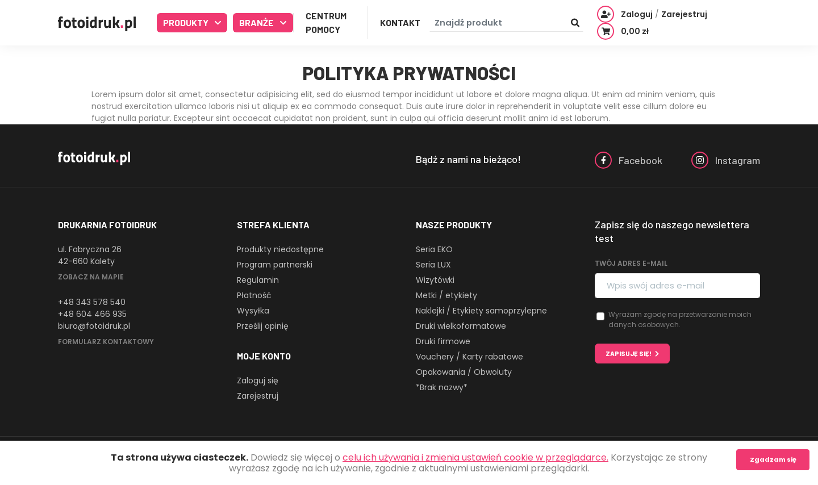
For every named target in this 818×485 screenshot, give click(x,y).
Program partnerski (274, 264)
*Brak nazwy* (442, 387)
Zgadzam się (773, 459)
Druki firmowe (443, 341)
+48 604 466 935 (92, 314)
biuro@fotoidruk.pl (94, 326)
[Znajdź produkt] (506, 23)
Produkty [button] (186, 22)
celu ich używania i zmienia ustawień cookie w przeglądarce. (475, 457)
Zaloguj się (257, 380)
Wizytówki (435, 280)
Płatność (254, 295)
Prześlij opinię (263, 326)
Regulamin (258, 280)
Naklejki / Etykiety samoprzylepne (481, 310)
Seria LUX (433, 264)
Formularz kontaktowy (106, 341)
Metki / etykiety (446, 295)
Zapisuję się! (629, 353)
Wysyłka (253, 310)
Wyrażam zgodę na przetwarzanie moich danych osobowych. (680, 319)
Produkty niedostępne (280, 249)
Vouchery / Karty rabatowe (469, 356)
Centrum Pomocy (326, 22)
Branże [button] (257, 22)
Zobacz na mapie (91, 277)
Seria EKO (434, 249)
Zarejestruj (257, 396)
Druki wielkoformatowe (461, 326)
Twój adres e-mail (631, 263)
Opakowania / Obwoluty (464, 372)
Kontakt (400, 22)
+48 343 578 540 (92, 302)
